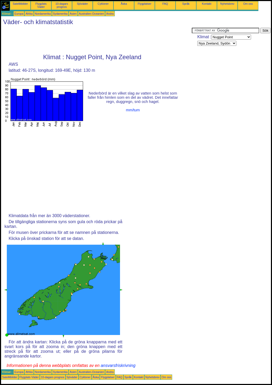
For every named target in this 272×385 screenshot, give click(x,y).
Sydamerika (60, 13)
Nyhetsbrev (227, 3)
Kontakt (206, 3)
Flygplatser (144, 3)
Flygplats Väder (41, 5)
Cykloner (102, 3)
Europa (18, 13)
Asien (73, 13)
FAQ (165, 3)
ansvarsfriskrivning (118, 365)
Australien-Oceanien (91, 13)
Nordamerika (43, 13)
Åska (124, 3)
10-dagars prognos (62, 5)
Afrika (28, 13)
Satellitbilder (20, 3)
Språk (186, 3)
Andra (109, 13)
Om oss (248, 3)
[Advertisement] (96, 39)
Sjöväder (82, 3)
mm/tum (133, 110)
